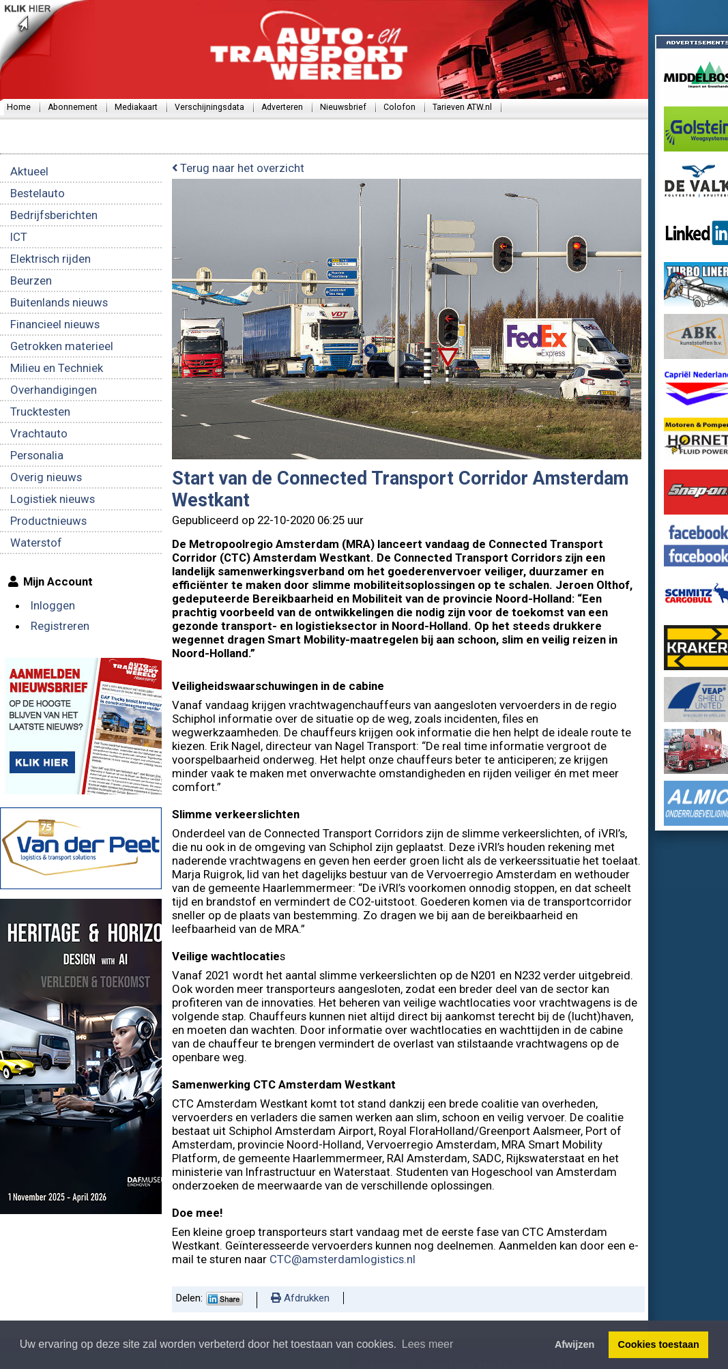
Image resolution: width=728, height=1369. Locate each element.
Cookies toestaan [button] (658, 1344)
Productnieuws (48, 521)
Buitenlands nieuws (59, 302)
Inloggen (53, 605)
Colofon (399, 107)
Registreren (60, 626)
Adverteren (282, 107)
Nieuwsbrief (343, 107)
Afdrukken (300, 1298)
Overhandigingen (53, 390)
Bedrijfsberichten (54, 215)
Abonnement (73, 107)
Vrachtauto (39, 433)
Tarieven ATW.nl (462, 107)
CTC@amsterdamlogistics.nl (343, 1259)
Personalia (36, 455)
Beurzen (31, 280)
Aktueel (29, 171)
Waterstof (36, 542)
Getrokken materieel (61, 346)
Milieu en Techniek (56, 368)
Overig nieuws (46, 477)
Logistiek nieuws (52, 499)
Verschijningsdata (209, 107)
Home (19, 107)
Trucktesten (40, 411)
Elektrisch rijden (50, 258)
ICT (18, 237)
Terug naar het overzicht (238, 168)
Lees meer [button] (428, 1344)
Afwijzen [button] (574, 1344)
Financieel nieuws (55, 324)
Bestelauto (37, 193)
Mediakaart (136, 107)
